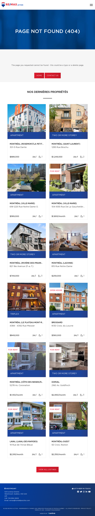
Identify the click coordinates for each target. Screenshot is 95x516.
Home (39, 75)
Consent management (52, 510)
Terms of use (39, 510)
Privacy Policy (86, 508)
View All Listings (47, 469)
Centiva (51, 513)
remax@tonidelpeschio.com (19, 500)
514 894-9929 (13, 498)
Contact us (52, 75)
